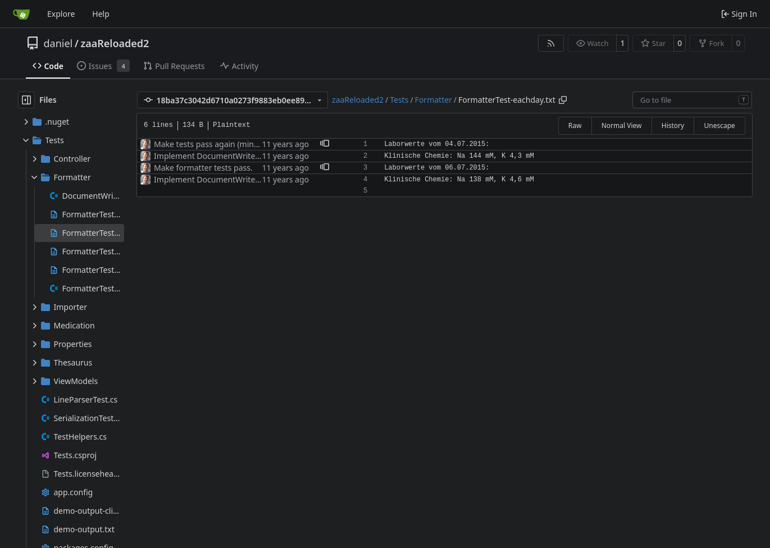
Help (101, 13)
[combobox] (692, 100)
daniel (58, 43)
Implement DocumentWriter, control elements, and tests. (258, 155)
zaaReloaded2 (114, 43)
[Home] (21, 14)
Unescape (719, 125)
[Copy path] (563, 100)
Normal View (622, 125)
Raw (575, 125)
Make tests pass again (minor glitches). (225, 144)
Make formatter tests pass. (203, 167)
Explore (61, 13)
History (673, 125)
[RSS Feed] (551, 43)
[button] (324, 144)
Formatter (433, 99)
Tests (399, 99)
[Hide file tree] (26, 100)
